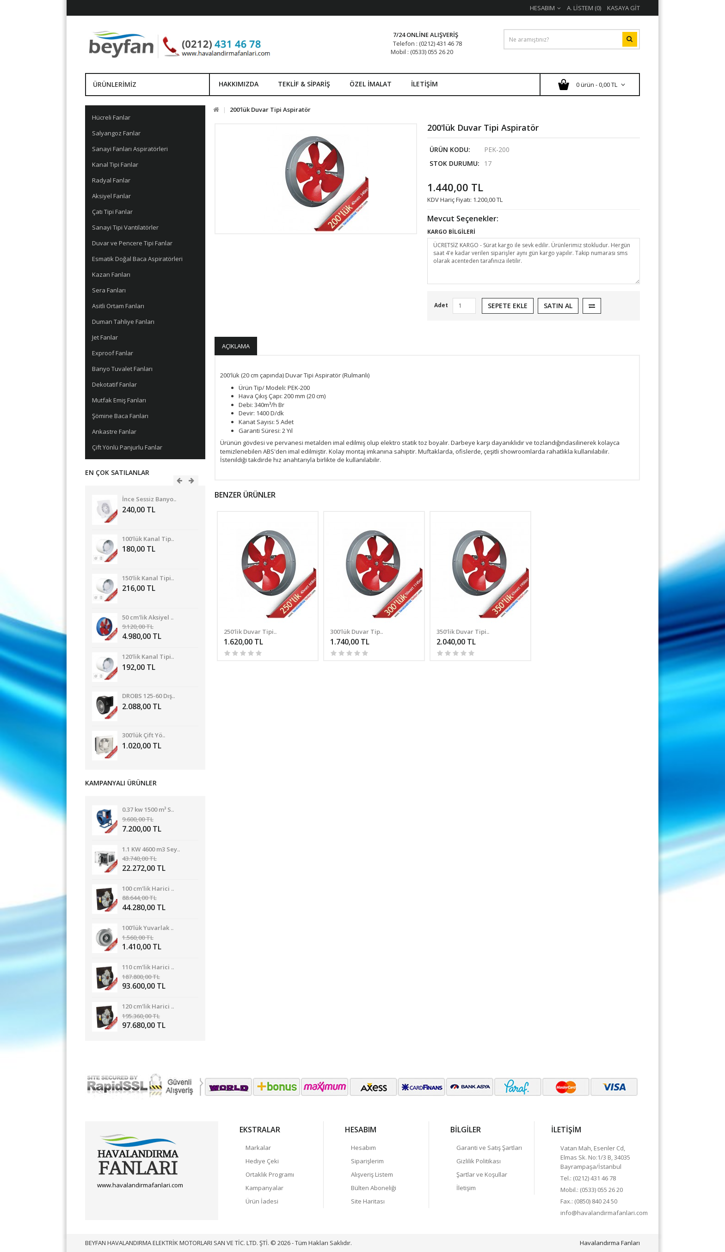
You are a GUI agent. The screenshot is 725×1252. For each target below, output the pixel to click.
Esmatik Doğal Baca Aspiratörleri (137, 259)
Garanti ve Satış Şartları (489, 1147)
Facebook (104, 1201)
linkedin (153, 1201)
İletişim (424, 83)
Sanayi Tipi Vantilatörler (125, 227)
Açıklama (236, 346)
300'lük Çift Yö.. (143, 735)
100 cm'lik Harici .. (148, 888)
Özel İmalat (371, 83)
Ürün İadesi (262, 1201)
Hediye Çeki (262, 1161)
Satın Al (558, 305)
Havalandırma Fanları (610, 1243)
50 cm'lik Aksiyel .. (147, 617)
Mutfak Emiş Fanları (119, 400)
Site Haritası (368, 1201)
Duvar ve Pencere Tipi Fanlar (132, 243)
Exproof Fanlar (112, 353)
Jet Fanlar (105, 337)
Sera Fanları (109, 290)
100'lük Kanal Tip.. (148, 539)
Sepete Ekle (508, 305)
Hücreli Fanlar (111, 117)
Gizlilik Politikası (478, 1161)
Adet (441, 305)
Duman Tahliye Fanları (123, 321)
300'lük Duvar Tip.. (356, 631)
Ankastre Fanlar (114, 431)
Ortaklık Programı (270, 1174)
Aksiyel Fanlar (111, 196)
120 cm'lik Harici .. (148, 1006)
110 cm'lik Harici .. (148, 967)
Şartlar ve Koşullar (481, 1174)
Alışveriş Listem (372, 1174)
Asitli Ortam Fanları (118, 306)
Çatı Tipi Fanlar (112, 211)
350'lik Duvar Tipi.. (462, 631)
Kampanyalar (264, 1188)
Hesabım (363, 1147)
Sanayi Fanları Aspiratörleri (130, 149)
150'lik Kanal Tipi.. (148, 578)
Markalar (258, 1147)
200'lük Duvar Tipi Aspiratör (270, 109)
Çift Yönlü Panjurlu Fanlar (127, 447)
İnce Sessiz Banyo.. (149, 499)
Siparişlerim (367, 1161)
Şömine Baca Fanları (120, 416)
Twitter (120, 1201)
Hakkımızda (238, 83)
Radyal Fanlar (111, 180)
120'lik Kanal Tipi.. (148, 656)
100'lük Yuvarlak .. (147, 928)
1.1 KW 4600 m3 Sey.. (151, 849)
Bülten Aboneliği (373, 1188)
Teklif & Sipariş (304, 83)
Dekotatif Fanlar (114, 384)
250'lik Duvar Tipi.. (250, 631)
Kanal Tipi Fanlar (115, 164)
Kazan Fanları (111, 274)
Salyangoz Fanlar (116, 133)
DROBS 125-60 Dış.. (148, 696)
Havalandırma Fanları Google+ (136, 1201)
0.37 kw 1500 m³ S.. (148, 809)
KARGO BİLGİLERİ (451, 232)
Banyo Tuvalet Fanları (122, 369)
